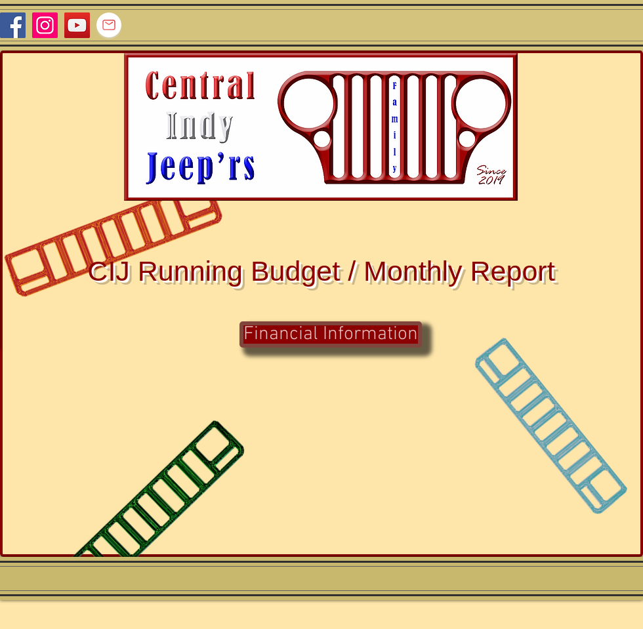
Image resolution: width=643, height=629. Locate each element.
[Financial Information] (330, 334)
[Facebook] (13, 25)
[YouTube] (77, 25)
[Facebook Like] (617, 24)
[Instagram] (45, 25)
